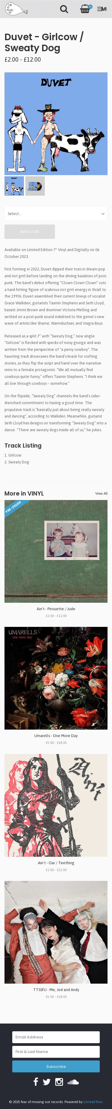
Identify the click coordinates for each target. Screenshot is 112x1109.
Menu (102, 9)
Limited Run (93, 1102)
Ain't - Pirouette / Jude (56, 609)
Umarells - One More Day (56, 735)
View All (101, 493)
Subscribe (56, 1066)
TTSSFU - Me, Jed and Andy (56, 989)
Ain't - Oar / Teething (56, 863)
